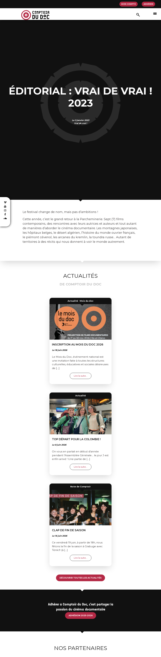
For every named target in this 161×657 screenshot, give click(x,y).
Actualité (73, 301)
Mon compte (128, 4)
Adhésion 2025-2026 (81, 615)
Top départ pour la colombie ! (76, 439)
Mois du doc (86, 301)
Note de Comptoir (80, 486)
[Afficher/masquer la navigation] (154, 13)
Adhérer (148, 4)
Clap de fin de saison (69, 530)
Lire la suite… (82, 375)
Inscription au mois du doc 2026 (77, 344)
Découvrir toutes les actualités (80, 578)
